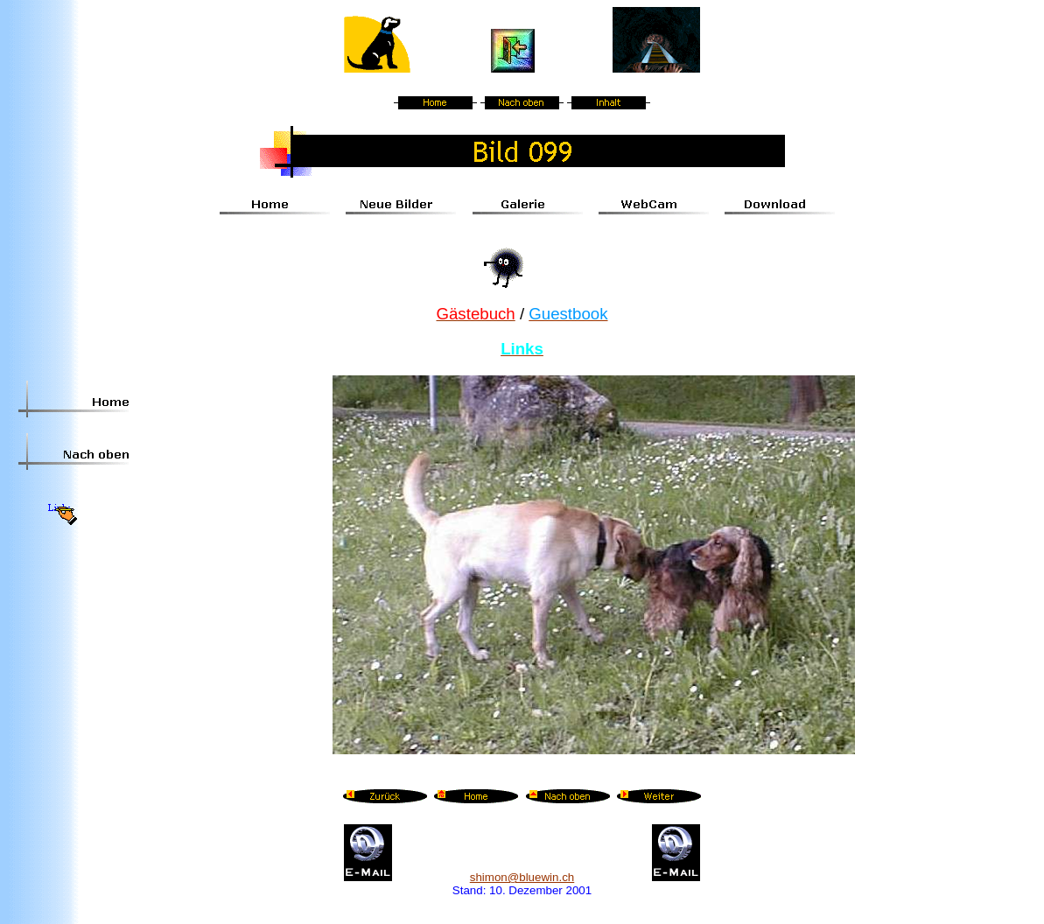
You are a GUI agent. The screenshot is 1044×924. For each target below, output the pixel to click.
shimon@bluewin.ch (522, 877)
